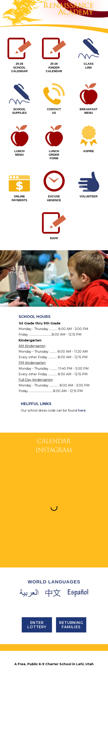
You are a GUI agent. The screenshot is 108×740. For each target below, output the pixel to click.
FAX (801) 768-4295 (53, 687)
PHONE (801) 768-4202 (54, 682)
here (82, 410)
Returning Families (71, 625)
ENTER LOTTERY (36, 625)
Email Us (54, 699)
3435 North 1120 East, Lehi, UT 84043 (54, 670)
